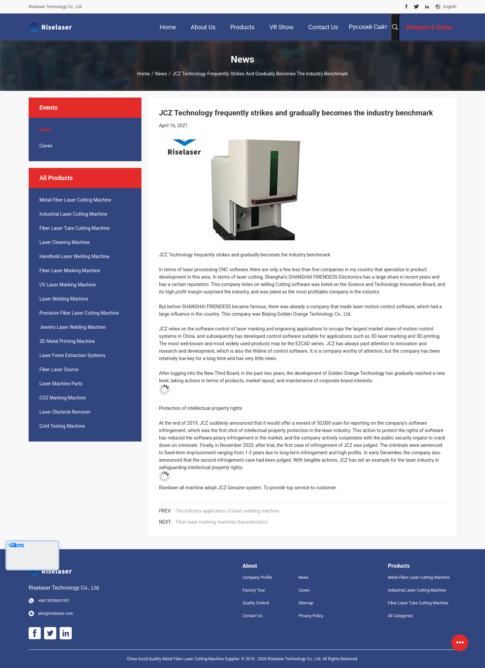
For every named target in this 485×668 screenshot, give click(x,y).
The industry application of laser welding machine (227, 511)
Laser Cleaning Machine (64, 242)
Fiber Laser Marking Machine (69, 270)
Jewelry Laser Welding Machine (72, 327)
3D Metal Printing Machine (67, 341)
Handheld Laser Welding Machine (74, 256)
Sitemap (305, 603)
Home (143, 73)
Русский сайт (368, 26)
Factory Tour (254, 590)
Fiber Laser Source (58, 369)
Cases (46, 145)
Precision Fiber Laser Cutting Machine (79, 313)
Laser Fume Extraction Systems (72, 355)
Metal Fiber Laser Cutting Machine (75, 200)
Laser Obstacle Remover (65, 412)
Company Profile (257, 577)
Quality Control (256, 603)
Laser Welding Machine (63, 299)
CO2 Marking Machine (62, 397)
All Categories (400, 615)
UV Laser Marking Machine (67, 284)
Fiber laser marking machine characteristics (221, 522)
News (161, 73)
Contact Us (252, 615)
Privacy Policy (310, 615)
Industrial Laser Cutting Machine (73, 214)
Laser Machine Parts (61, 383)
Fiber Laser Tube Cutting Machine (74, 228)
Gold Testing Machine (62, 426)
